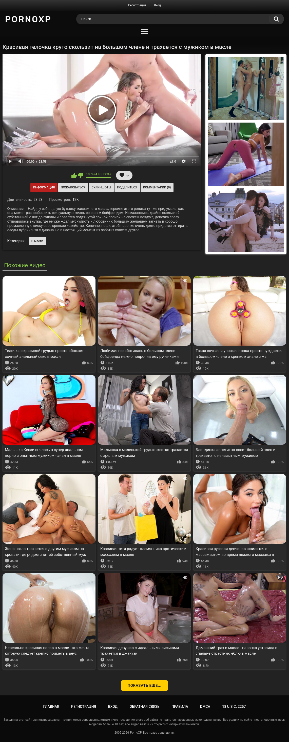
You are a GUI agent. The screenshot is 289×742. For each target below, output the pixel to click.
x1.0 (173, 161)
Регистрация (137, 5)
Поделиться (127, 187)
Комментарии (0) (157, 187)
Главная (51, 707)
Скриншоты (101, 187)
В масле (37, 241)
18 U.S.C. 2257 (234, 707)
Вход (157, 5)
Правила (179, 707)
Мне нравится (74, 175)
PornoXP (136, 732)
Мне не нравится (80, 175)
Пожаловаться (73, 187)
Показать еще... (145, 685)
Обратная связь (144, 707)
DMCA (205, 707)
